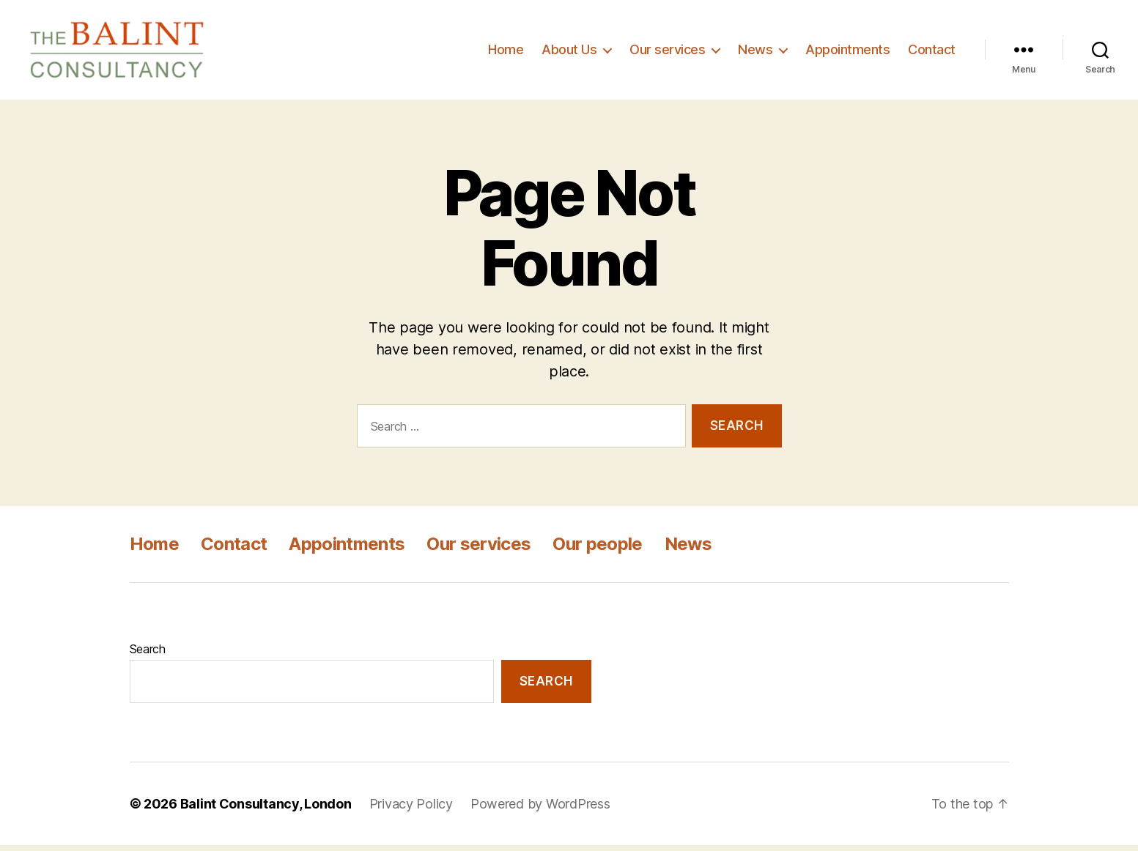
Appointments (847, 52)
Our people (597, 549)
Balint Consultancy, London (266, 809)
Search (148, 654)
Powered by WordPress (540, 809)
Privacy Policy (411, 809)
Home (505, 52)
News (755, 52)
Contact (932, 52)
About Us (569, 52)
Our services (667, 52)
